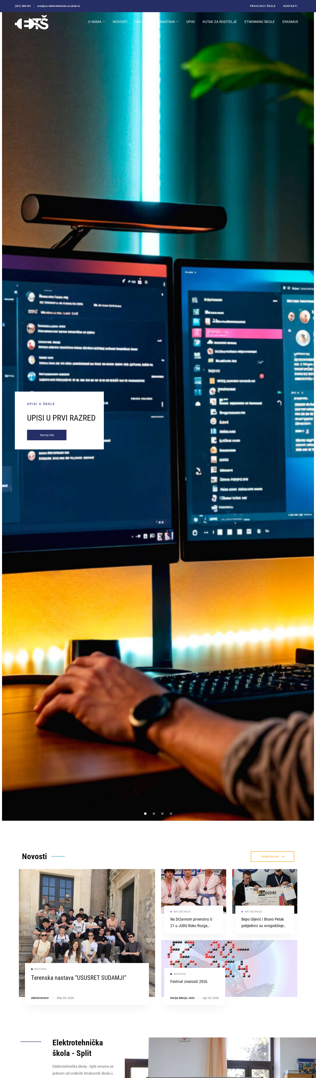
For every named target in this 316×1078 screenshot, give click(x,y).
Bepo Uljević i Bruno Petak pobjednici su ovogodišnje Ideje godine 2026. (262, 935)
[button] (145, 814)
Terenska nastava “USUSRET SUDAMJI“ (78, 987)
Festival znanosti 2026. (189, 991)
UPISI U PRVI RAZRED (61, 418)
